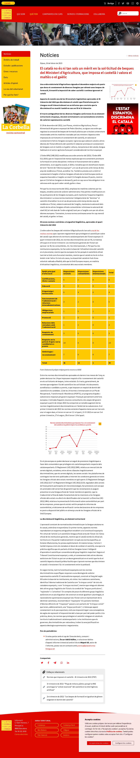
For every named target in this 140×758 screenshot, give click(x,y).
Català (7, 3)
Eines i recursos (11, 71)
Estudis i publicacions (13, 65)
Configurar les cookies (123, 743)
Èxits (6, 77)
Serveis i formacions (78, 14)
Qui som (21, 14)
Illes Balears (42, 730)
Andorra (66, 735)
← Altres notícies (132, 56)
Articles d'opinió (11, 83)
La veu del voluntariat (13, 89)
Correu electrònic (21, 734)
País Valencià (42, 735)
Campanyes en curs (52, 14)
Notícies (7, 53)
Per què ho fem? (11, 94)
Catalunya (41, 725)
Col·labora (99, 14)
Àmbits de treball (11, 59)
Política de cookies (114, 732)
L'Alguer (66, 730)
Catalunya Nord (69, 725)
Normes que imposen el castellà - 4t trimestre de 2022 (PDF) (71, 677)
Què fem (34, 14)
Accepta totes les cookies (98, 743)
